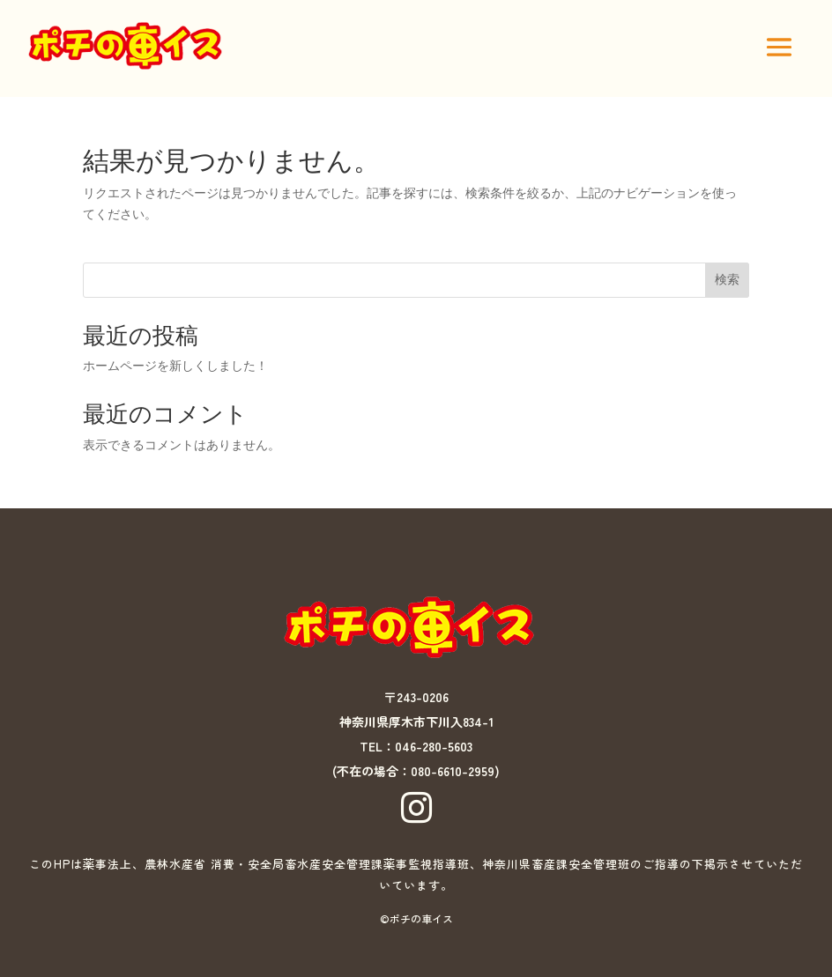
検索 (727, 279)
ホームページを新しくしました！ (175, 366)
